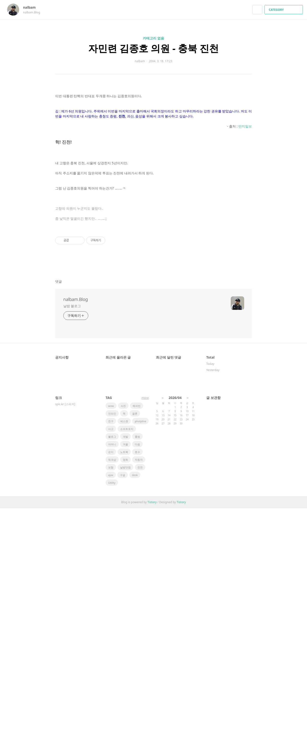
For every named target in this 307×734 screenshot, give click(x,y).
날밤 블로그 (72, 531)
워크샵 (112, 685)
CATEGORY (284, 10)
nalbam (31, 7)
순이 (110, 677)
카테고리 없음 (153, 38)
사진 (123, 631)
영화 (125, 685)
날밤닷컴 (125, 693)
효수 (137, 677)
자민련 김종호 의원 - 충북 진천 (153, 48)
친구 (110, 647)
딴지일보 (245, 284)
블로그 (112, 662)
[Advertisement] (153, 131)
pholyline (140, 647)
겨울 (125, 670)
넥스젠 (124, 647)
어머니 (112, 670)
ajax (110, 701)
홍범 (137, 662)
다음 (137, 670)
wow (111, 631)
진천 (140, 693)
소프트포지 (126, 654)
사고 (110, 654)
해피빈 (137, 631)
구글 (122, 701)
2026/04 (175, 623)
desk (135, 701)
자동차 (139, 685)
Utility (111, 708)
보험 (110, 693)
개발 (125, 662)
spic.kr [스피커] (65, 630)
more (145, 624)
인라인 (112, 639)
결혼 (134, 639)
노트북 (124, 677)
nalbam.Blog (75, 525)
